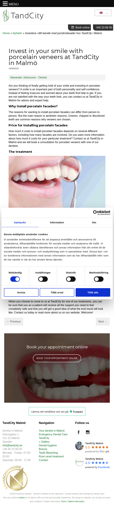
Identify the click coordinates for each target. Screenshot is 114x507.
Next (102, 321)
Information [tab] (57, 222)
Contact (43, 460)
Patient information (76, 501)
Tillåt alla (92, 292)
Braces (43, 449)
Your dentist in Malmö (51, 430)
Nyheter (17, 33)
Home (6, 33)
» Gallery (44, 441)
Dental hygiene (48, 445)
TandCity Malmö (94, 443)
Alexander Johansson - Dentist (28, 77)
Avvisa (21, 292)
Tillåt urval (57, 292)
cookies (21, 497)
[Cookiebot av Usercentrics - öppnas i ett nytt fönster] (95, 212)
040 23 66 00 (104, 27)
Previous (14, 321)
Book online (80, 27)
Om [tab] (94, 222)
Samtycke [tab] (20, 222)
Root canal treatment (51, 456)
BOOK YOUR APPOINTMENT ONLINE (57, 358)
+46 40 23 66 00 (12, 449)
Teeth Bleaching (48, 452)
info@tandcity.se (12, 445)
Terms (63, 501)
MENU (14, 4)
